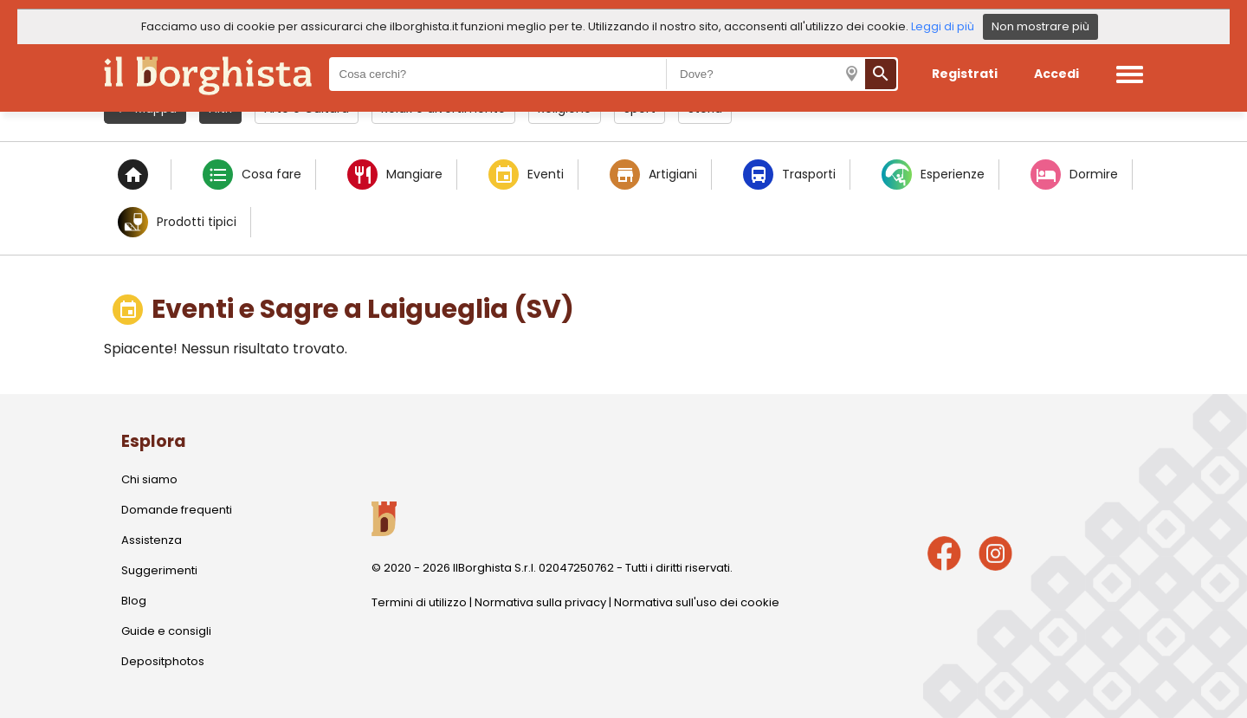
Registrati (965, 73)
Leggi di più (942, 26)
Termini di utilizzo (419, 602)
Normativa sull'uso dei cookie (696, 602)
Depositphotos (162, 661)
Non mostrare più (1040, 26)
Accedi (1056, 73)
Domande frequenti (176, 509)
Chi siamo (149, 479)
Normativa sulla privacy (540, 602)
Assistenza (151, 540)
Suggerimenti (159, 570)
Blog (133, 600)
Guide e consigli (166, 631)
